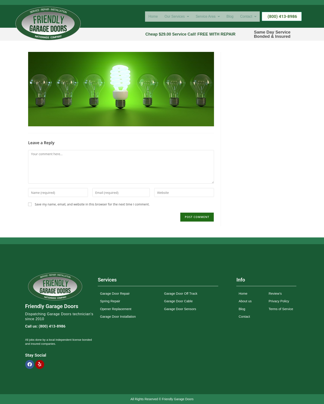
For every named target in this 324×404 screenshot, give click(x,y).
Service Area (205, 17)
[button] (172, 16)
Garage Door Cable (178, 301)
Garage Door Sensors (180, 309)
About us (245, 301)
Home (148, 17)
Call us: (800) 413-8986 (45, 326)
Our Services (173, 17)
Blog (229, 17)
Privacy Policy (279, 301)
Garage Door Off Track (181, 294)
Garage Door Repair (115, 294)
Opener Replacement (116, 309)
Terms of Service (281, 309)
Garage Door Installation (118, 316)
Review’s (275, 294)
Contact (248, 17)
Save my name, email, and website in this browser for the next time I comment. (92, 204)
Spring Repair (110, 301)
